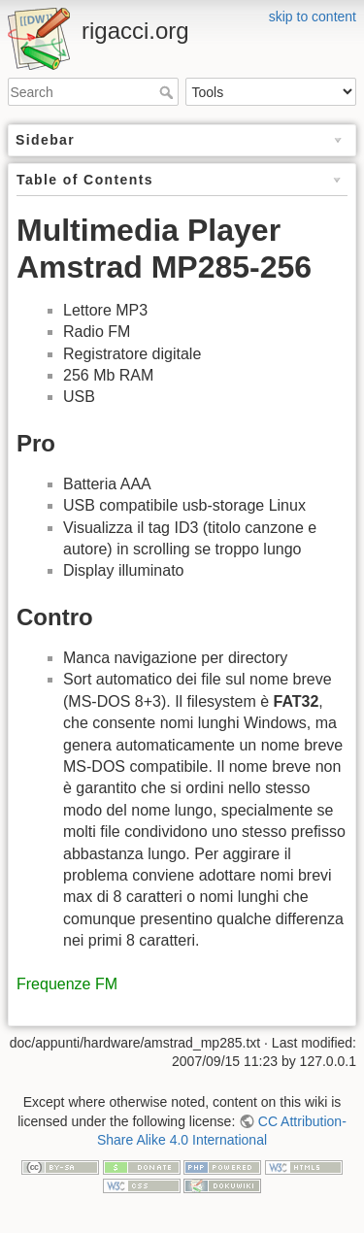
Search (168, 92)
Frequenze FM (67, 984)
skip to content (312, 16)
